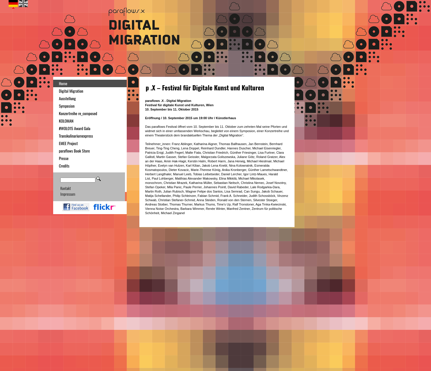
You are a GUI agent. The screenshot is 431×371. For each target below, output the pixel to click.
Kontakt (65, 188)
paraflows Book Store (74, 151)
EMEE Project (68, 143)
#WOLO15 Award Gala (74, 128)
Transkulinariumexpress (76, 136)
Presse (63, 158)
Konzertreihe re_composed (78, 113)
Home (63, 83)
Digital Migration (71, 91)
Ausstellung (67, 98)
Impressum (67, 194)
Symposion (66, 106)
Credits (64, 166)
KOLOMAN (66, 121)
